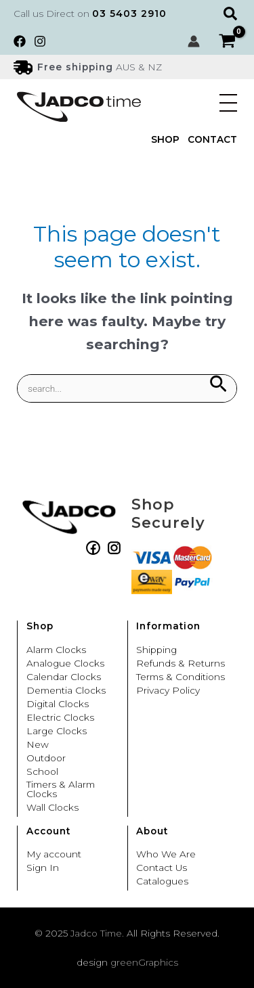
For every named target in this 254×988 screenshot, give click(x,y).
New (37, 745)
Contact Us (161, 868)
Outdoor (46, 758)
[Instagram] (40, 41)
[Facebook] (20, 41)
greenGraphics (144, 962)
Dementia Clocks (66, 691)
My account (53, 854)
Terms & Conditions (180, 677)
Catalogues (162, 881)
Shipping (156, 650)
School (42, 772)
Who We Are (166, 854)
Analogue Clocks (65, 664)
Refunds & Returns (180, 664)
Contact (212, 140)
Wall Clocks (52, 808)
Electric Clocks (60, 718)
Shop (165, 140)
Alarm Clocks (56, 650)
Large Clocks (56, 731)
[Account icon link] (194, 41)
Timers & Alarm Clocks (60, 789)
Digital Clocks (57, 704)
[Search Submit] (217, 384)
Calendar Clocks (63, 677)
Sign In (42, 868)
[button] (232, 13)
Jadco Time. (97, 933)
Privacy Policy (168, 691)
